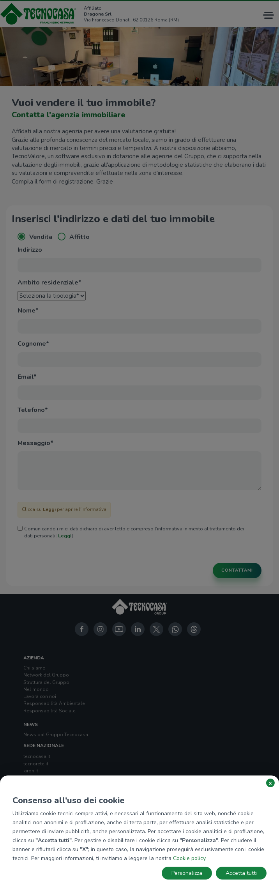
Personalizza (186, 873)
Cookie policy (189, 858)
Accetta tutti (241, 873)
